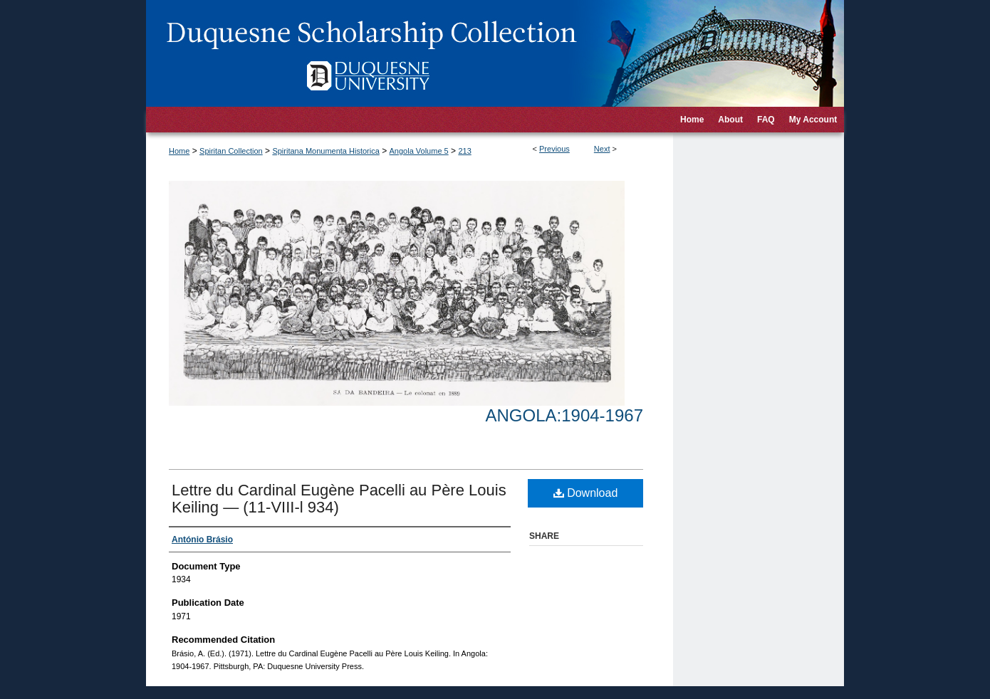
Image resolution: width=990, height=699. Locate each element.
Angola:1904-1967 (564, 415)
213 (464, 151)
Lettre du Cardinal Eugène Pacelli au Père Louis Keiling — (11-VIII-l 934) (339, 498)
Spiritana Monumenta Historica (325, 151)
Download (585, 493)
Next (602, 148)
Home (179, 151)
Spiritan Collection (231, 151)
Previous (554, 148)
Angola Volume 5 (419, 151)
